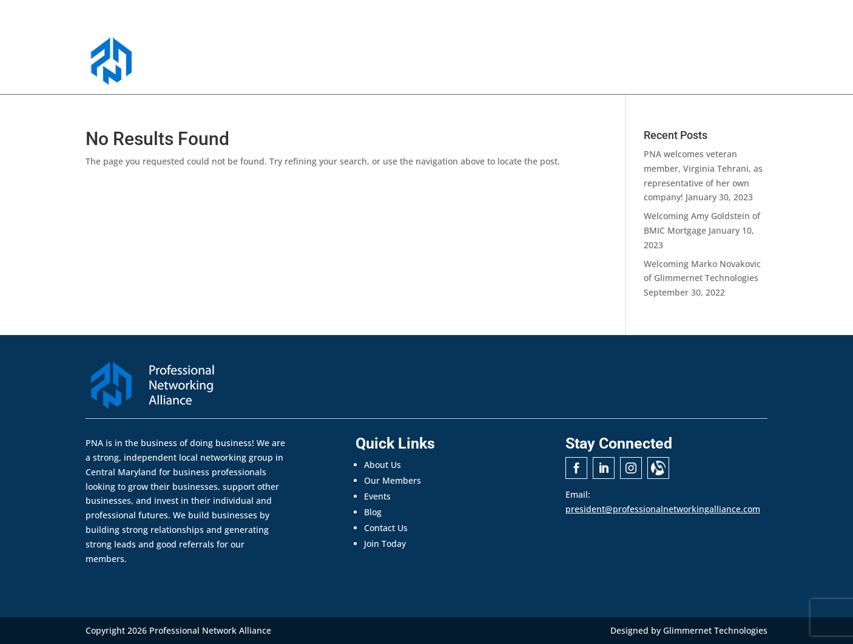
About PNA (394, 68)
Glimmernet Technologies (715, 630)
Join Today (743, 68)
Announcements (604, 68)
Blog (373, 512)
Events (538, 68)
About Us (382, 464)
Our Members (477, 68)
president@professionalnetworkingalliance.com (662, 509)
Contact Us (681, 68)
